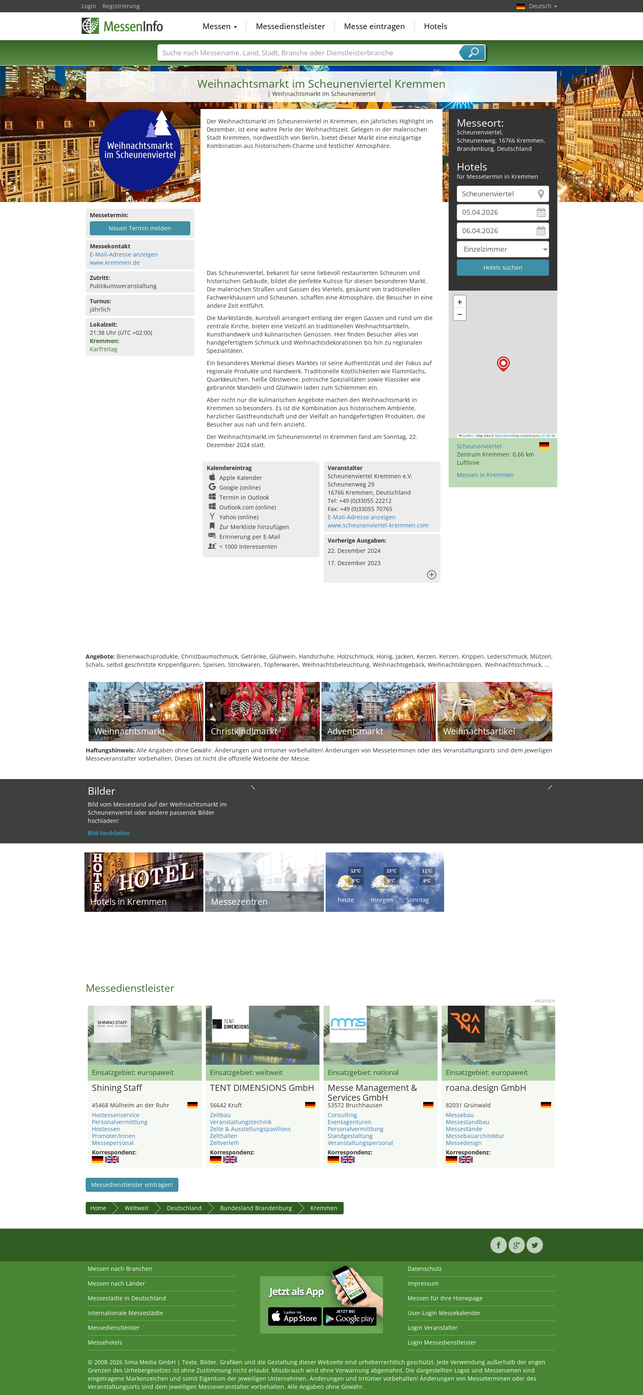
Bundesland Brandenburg (256, 1208)
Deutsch (543, 6)
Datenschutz (425, 1268)
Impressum (423, 1283)
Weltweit (136, 1208)
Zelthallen (223, 1136)
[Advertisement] (321, 211)
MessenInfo (123, 25)
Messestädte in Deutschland (127, 1298)
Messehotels (105, 1342)
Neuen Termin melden (140, 228)
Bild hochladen (109, 833)
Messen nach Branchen (120, 1268)
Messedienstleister (290, 26)
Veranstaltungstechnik (240, 1122)
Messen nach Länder (116, 1283)
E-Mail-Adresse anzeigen (124, 254)
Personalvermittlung (120, 1122)
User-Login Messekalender (444, 1313)
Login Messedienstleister (442, 1342)
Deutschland (184, 1208)
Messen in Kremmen (485, 475)
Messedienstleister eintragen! (132, 1184)
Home (98, 1208)
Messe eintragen (374, 26)
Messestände (464, 1129)
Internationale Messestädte (125, 1313)
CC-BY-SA (548, 436)
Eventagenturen (350, 1122)
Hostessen (106, 1129)
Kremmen (323, 1208)
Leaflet (466, 436)
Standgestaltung (350, 1136)
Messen (220, 26)
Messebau (460, 1115)
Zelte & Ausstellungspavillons (250, 1129)
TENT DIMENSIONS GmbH (262, 1088)
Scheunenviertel (479, 446)
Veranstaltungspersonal (360, 1143)
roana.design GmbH (486, 1088)
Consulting (342, 1115)
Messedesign (464, 1143)
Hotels (435, 26)
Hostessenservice (115, 1115)
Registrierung (121, 6)
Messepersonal (113, 1143)
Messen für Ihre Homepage (445, 1298)
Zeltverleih (224, 1143)
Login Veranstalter (433, 1327)
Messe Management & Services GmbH (372, 1093)
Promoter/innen (113, 1136)
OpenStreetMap (507, 436)
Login (89, 6)
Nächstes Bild (314, 1035)
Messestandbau (468, 1122)
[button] (503, 364)
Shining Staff (117, 1088)
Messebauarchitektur (475, 1136)
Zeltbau (220, 1115)
